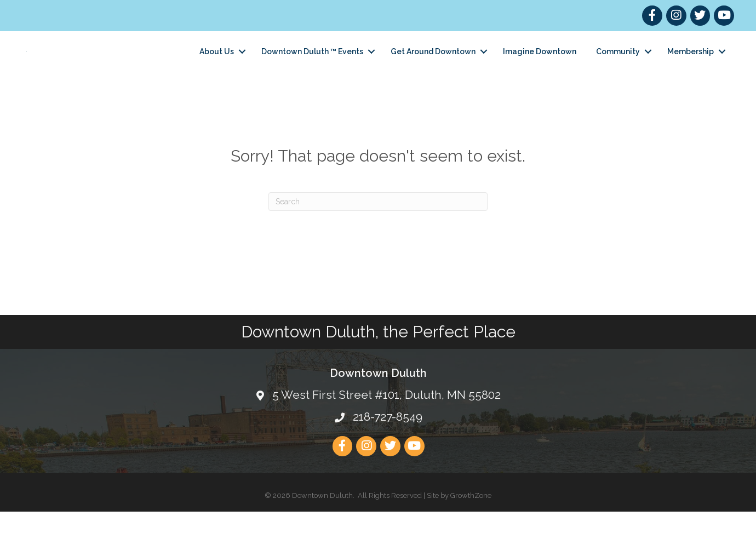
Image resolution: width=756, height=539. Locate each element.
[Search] (378, 228)
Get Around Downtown (433, 64)
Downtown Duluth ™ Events (312, 64)
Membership (690, 64)
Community (618, 64)
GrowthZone (470, 522)
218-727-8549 (387, 444)
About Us (216, 64)
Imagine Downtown (539, 64)
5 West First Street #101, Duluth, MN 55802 (386, 422)
